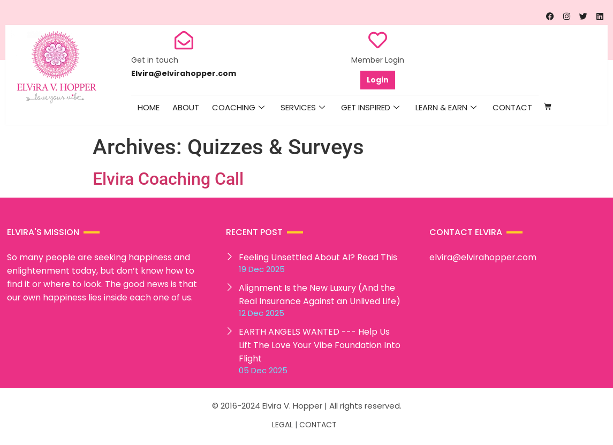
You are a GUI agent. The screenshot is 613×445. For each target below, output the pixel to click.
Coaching (238, 107)
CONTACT (318, 424)
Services (303, 107)
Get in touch (154, 60)
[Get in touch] (184, 40)
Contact (512, 107)
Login (378, 79)
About (185, 107)
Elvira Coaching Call (168, 179)
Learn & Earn (445, 107)
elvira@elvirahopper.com (482, 257)
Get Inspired (370, 107)
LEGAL (282, 424)
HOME (149, 107)
